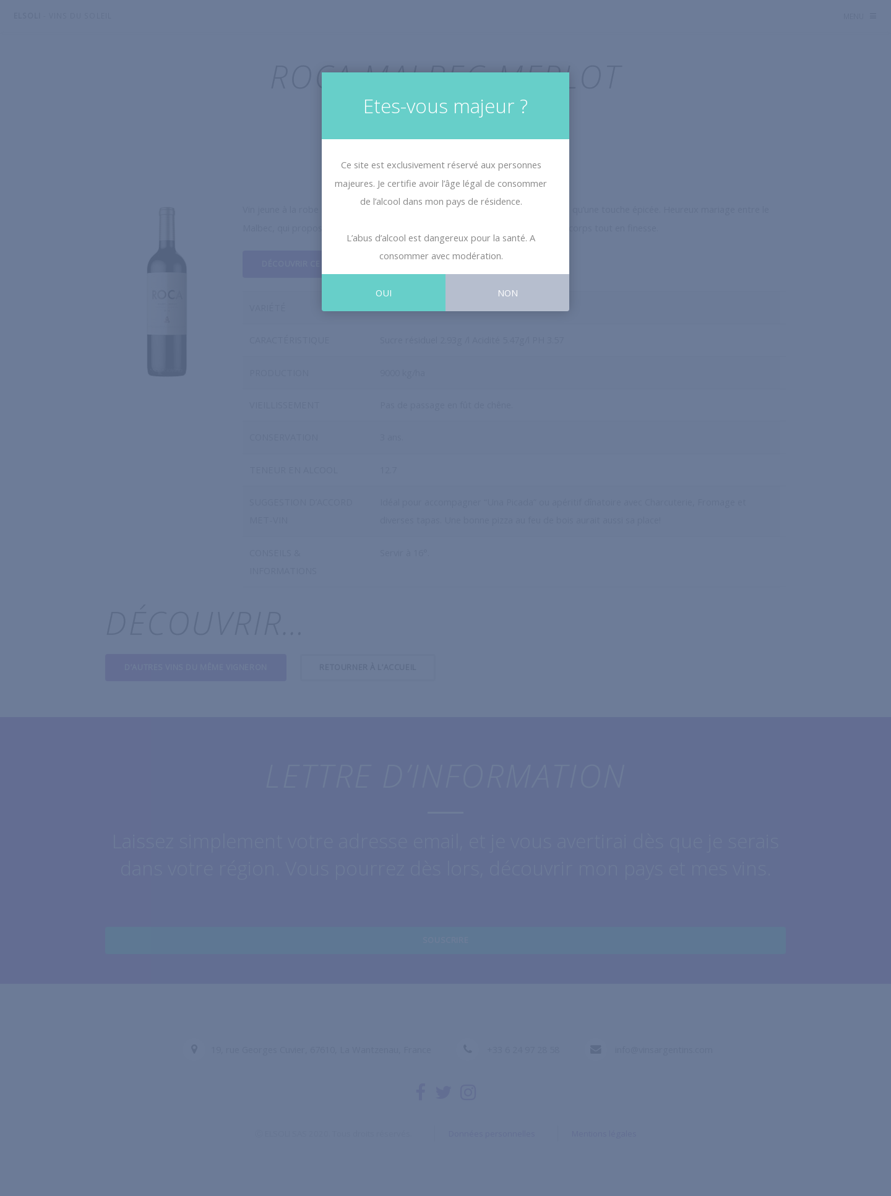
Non (507, 292)
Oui (384, 292)
